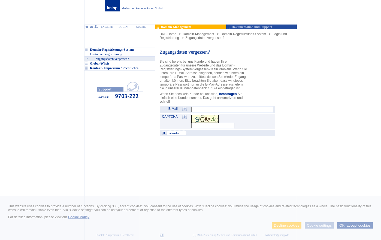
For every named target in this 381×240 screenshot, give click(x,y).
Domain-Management (198, 34)
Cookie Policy (78, 217)
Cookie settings (319, 225)
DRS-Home (168, 34)
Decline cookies (286, 225)
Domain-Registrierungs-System (243, 34)
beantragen (228, 94)
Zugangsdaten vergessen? (205, 38)
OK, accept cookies (355, 225)
